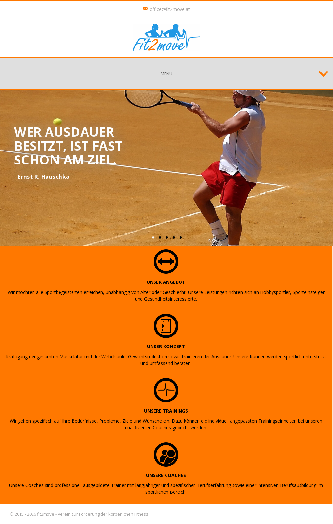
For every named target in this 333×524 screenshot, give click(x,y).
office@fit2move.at (170, 9)
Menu (166, 74)
